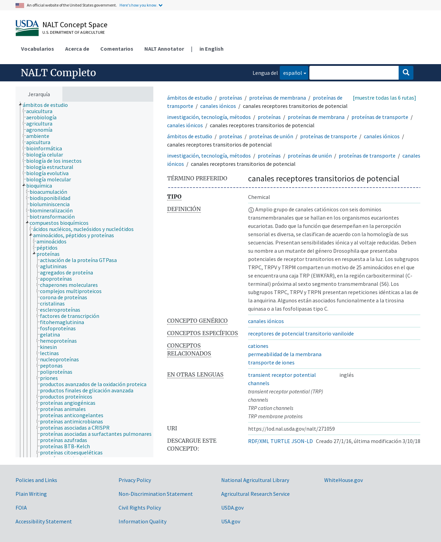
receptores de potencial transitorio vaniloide (301, 333)
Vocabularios (37, 48)
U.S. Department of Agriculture (73, 32)
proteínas (230, 97)
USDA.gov (232, 507)
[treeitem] (48, 105)
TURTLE (280, 441)
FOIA (21, 507)
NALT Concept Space (74, 24)
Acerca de (77, 48)
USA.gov (230, 521)
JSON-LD (302, 441)
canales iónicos (218, 105)
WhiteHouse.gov (343, 479)
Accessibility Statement (44, 521)
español (291, 72)
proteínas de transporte (379, 116)
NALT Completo (58, 73)
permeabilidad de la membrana (284, 354)
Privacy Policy (135, 479)
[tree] (84, 279)
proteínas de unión (271, 136)
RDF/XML (258, 441)
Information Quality (142, 521)
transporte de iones (271, 362)
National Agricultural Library (255, 479)
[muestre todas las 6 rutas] (384, 97)
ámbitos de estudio (189, 97)
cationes (258, 345)
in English (211, 48)
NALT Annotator (164, 48)
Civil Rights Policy (140, 507)
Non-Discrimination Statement (156, 493)
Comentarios (116, 48)
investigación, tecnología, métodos (209, 116)
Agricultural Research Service (255, 493)
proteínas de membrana (277, 97)
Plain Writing (31, 493)
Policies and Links (36, 479)
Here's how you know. (138, 5)
